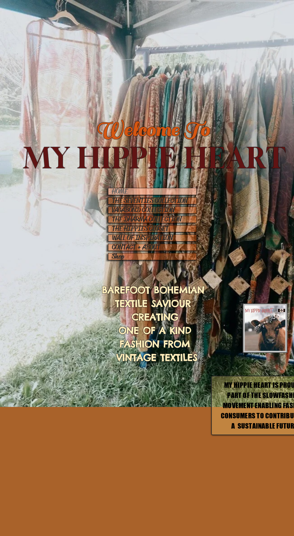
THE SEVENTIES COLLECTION (150, 200)
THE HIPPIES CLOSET (140, 228)
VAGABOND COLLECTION (143, 210)
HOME (120, 191)
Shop (118, 256)
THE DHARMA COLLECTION (147, 219)
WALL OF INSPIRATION (142, 238)
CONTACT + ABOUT (136, 247)
